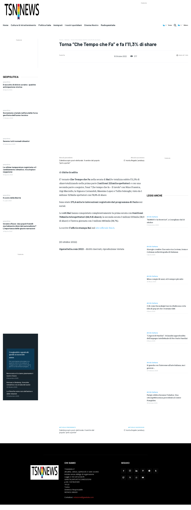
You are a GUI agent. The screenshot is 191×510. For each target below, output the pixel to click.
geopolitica (6, 82)
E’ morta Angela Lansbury (134, 160)
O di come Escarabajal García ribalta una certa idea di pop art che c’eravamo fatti (166, 307)
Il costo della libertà (12, 198)
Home (61, 40)
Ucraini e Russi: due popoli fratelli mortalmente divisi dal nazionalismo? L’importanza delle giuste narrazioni (19, 225)
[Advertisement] (143, 9)
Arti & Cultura (152, 217)
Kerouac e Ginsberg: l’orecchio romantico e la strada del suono (18, 383)
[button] (175, 25)
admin (11, 357)
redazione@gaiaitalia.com (83, 497)
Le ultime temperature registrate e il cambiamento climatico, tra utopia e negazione (19, 169)
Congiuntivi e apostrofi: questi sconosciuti (19, 353)
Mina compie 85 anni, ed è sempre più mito (165, 279)
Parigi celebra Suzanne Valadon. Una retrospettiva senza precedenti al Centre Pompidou (164, 397)
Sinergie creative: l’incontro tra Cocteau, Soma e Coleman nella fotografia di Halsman (167, 250)
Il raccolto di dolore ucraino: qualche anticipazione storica (19, 85)
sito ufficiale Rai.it (105, 227)
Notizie (67, 40)
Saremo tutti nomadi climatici (16, 141)
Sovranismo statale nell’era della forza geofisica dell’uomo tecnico (20, 114)
